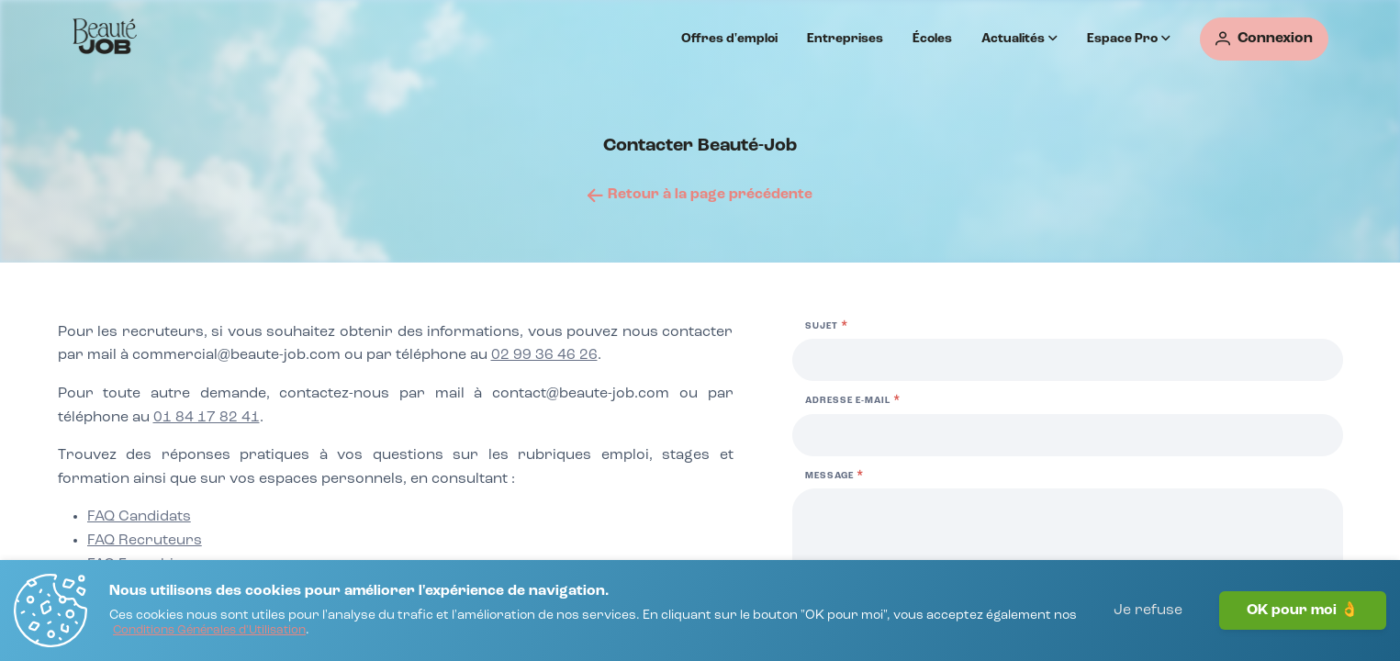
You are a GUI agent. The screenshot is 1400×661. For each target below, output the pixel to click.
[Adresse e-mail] (1067, 435)
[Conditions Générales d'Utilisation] (209, 631)
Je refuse (1148, 610)
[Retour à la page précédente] (700, 194)
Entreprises (845, 38)
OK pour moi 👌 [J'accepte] (1303, 610)
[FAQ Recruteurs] (144, 542)
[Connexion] (1264, 39)
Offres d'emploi (729, 38)
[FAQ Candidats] (139, 518)
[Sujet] (1067, 360)
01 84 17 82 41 (206, 417)
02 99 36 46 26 (544, 355)
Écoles (932, 38)
